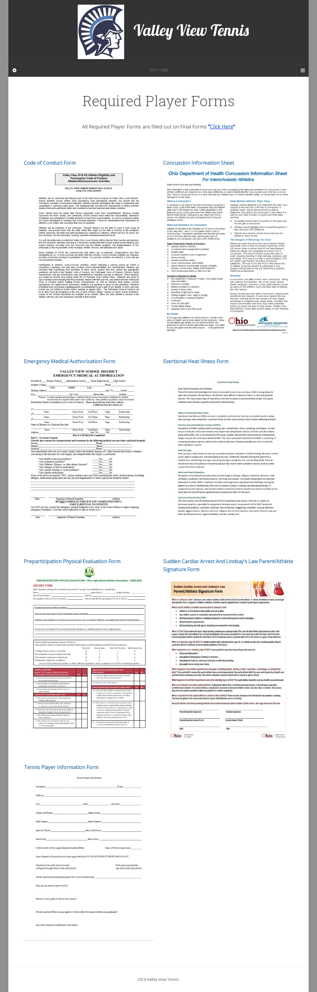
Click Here (221, 126)
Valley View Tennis (163, 32)
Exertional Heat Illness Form (195, 361)
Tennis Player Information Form (61, 767)
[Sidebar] (14, 70)
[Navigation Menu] (302, 70)
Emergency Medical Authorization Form (69, 361)
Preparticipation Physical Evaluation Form (72, 561)
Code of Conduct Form (50, 162)
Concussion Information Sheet (198, 162)
